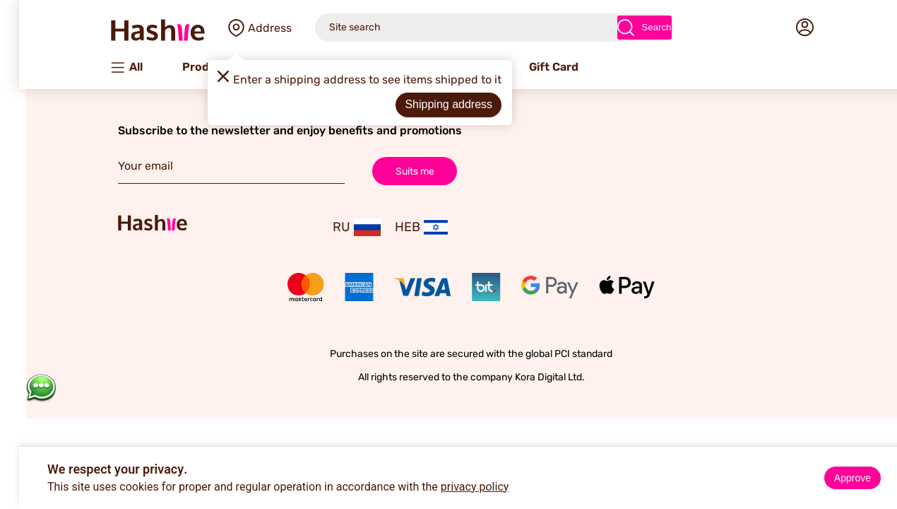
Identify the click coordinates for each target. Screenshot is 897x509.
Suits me (392, 171)
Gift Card (531, 67)
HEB (398, 227)
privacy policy (452, 487)
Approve (830, 478)
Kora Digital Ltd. (527, 377)
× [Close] (881, 459)
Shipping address (426, 104)
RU (334, 227)
